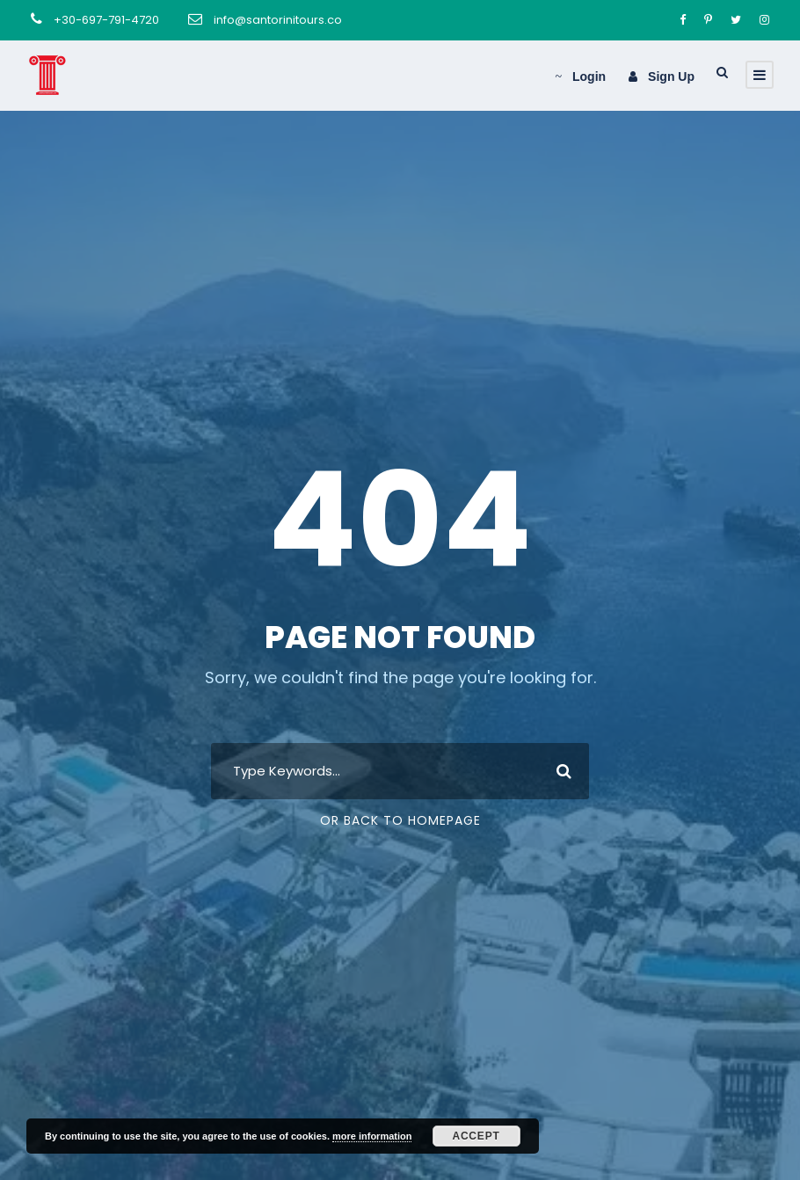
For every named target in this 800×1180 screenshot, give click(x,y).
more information (371, 1136)
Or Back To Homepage (400, 820)
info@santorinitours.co (278, 19)
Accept (475, 1136)
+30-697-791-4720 (106, 19)
